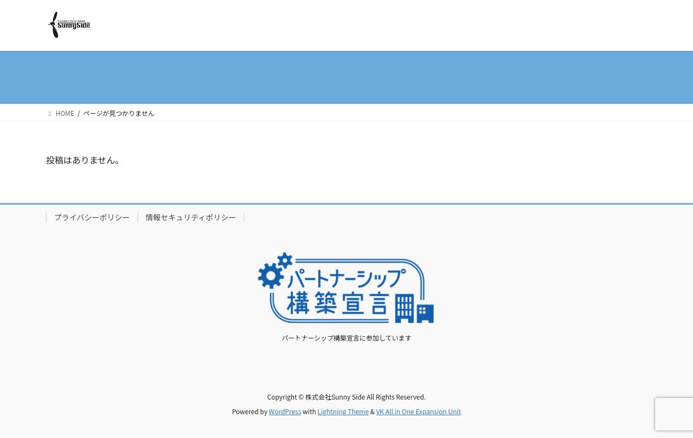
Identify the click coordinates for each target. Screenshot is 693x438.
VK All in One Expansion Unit (418, 411)
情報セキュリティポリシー (191, 217)
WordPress (285, 411)
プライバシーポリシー (92, 217)
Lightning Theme (343, 411)
